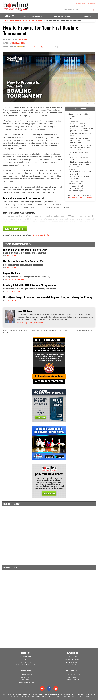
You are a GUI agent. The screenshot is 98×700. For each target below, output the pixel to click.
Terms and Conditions (26, 682)
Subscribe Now (25, 656)
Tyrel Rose (11, 256)
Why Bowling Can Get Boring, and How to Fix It (27, 249)
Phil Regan (22, 39)
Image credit (91, 103)
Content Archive (72, 662)
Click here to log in (40, 235)
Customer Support (26, 674)
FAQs (25, 659)
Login (91, 3)
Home (6, 20)
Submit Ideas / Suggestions (25, 664)
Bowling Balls (26, 662)
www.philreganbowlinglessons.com (31, 322)
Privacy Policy (26, 679)
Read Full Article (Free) (16, 228)
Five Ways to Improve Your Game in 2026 (24, 261)
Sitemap (54, 694)
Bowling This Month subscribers (80, 198)
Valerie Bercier (13, 291)
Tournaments (72, 664)
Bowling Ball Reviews (72, 659)
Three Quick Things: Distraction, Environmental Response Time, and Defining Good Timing (49, 297)
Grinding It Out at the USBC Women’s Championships (30, 285)
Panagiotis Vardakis (15, 279)
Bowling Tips (72, 656)
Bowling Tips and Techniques (20, 20)
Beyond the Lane (11, 273)
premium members (38, 47)
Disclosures (25, 677)
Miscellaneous (37, 20)
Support (80, 3)
